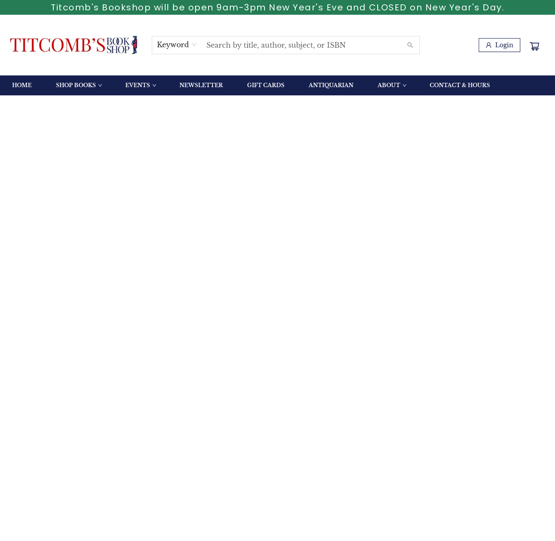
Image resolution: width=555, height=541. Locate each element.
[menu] (277, 85)
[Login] (499, 45)
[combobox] (177, 44)
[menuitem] (22, 85)
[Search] (410, 45)
